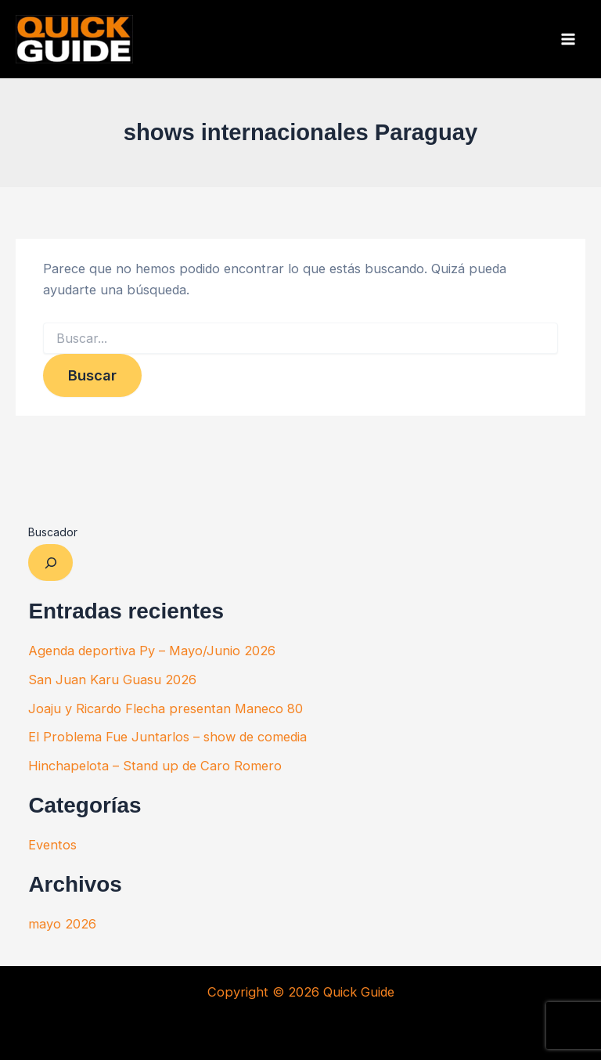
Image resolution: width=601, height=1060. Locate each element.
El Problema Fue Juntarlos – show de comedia (167, 737)
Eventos (52, 845)
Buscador (52, 532)
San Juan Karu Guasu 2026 (112, 679)
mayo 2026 (62, 924)
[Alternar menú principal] (567, 39)
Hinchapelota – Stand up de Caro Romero (155, 765)
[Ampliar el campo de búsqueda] (50, 562)
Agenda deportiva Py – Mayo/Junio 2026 (151, 650)
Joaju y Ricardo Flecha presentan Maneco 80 (165, 708)
